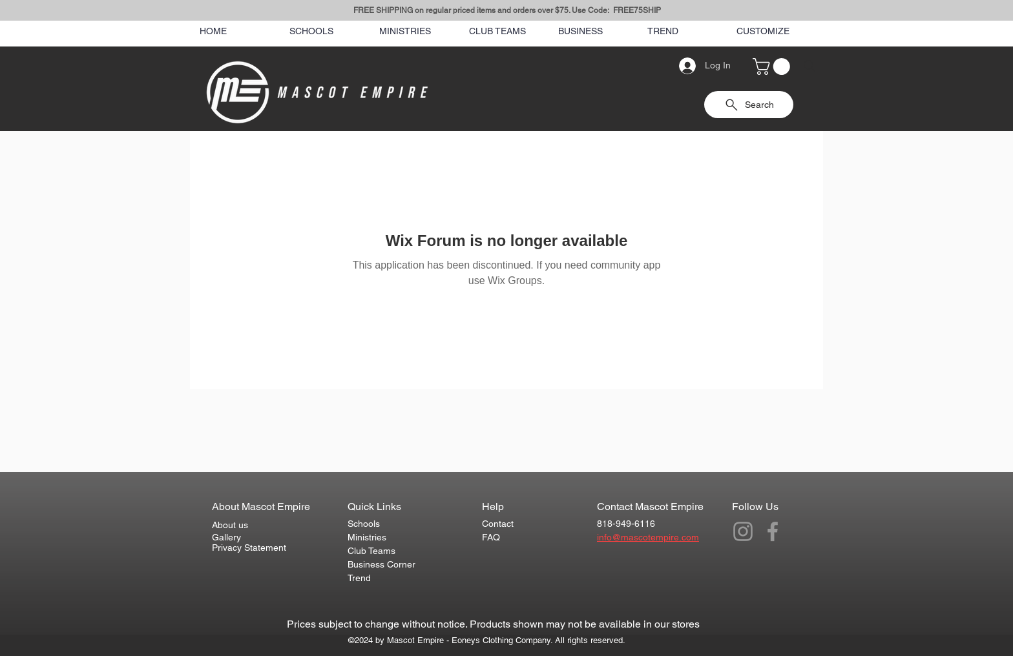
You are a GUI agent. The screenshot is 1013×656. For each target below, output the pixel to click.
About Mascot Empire (261, 506)
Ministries (367, 537)
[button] (773, 66)
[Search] (809, 65)
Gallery (226, 537)
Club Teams (371, 551)
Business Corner (381, 564)
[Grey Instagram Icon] (743, 531)
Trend (359, 578)
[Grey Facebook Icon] (773, 531)
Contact (498, 523)
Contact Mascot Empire (650, 506)
